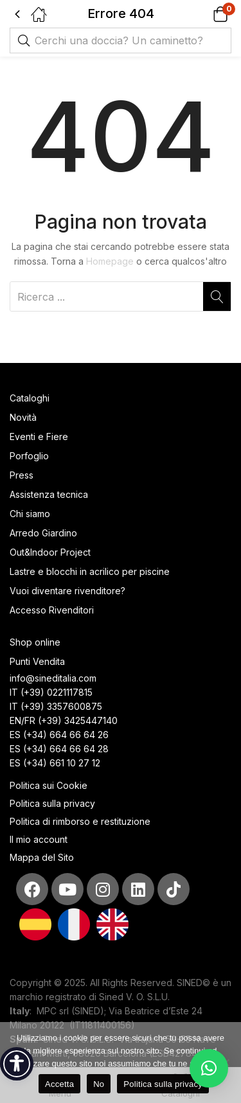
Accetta (59, 1084)
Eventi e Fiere (39, 436)
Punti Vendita (37, 661)
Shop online (35, 642)
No (98, 1084)
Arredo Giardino (43, 532)
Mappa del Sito (43, 857)
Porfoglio (29, 455)
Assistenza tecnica (49, 494)
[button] (204, 14)
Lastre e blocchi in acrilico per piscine (90, 571)
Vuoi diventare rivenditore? (67, 590)
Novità (23, 417)
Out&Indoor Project (50, 552)
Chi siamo (30, 513)
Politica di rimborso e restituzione (80, 821)
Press (21, 475)
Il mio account (38, 839)
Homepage (110, 261)
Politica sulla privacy (52, 803)
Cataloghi (29, 398)
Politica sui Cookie (48, 785)
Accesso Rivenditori (52, 609)
